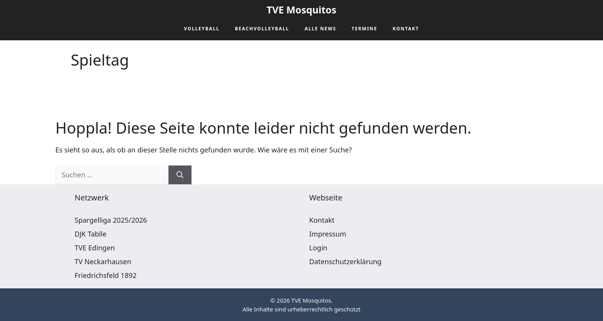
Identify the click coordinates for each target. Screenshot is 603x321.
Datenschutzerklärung (345, 261)
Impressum (327, 233)
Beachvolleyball (262, 28)
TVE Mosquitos (301, 9)
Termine (364, 28)
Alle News (320, 28)
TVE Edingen (95, 247)
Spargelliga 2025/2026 (111, 220)
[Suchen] (180, 174)
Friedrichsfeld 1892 (106, 275)
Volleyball (202, 28)
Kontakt (406, 28)
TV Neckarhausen (103, 261)
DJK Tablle (91, 233)
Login (318, 247)
